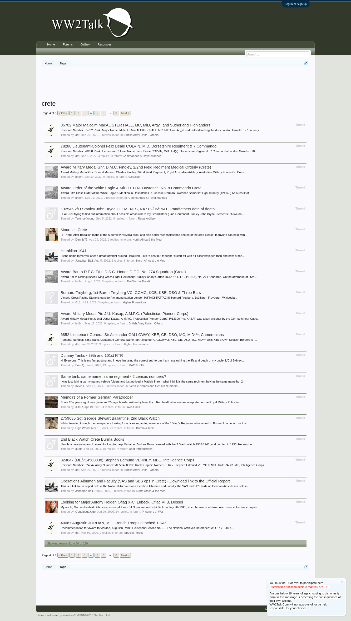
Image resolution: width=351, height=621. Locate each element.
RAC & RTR (137, 365)
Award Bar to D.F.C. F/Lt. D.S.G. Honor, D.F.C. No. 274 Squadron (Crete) (123, 272)
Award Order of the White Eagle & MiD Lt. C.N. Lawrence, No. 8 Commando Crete (131, 188)
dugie (78, 448)
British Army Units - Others (141, 134)
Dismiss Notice (342, 582)
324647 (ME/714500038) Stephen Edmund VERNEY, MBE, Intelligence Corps (127, 460)
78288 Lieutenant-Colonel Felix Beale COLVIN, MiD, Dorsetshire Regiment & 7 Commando (138, 146)
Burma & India (145, 428)
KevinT (79, 386)
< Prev (63, 113)
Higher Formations (134, 302)
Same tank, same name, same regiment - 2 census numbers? (113, 376)
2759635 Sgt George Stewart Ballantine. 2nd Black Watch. (111, 418)
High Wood (82, 428)
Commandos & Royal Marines (142, 155)
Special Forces (134, 532)
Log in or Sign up (296, 4)
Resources (105, 44)
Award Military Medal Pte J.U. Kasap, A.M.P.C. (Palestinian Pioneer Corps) (124, 314)
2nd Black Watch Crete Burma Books (92, 439)
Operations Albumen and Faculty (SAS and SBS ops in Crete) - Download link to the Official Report (145, 481)
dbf (77, 134)
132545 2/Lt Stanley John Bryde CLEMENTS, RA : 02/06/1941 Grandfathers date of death (138, 209)
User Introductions (140, 448)
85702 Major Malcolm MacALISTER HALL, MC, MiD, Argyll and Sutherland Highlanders (135, 125)
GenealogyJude (85, 511)
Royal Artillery (147, 218)
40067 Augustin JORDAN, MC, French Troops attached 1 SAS (114, 523)
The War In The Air (139, 281)
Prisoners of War (153, 511)
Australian (134, 176)
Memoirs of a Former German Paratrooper (97, 397)
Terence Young (85, 218)
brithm (79, 176)
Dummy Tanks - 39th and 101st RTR (92, 355)
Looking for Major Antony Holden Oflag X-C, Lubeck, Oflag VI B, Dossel (122, 502)
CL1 (78, 302)
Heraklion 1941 (74, 251)
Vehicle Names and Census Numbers (153, 386)
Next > (125, 113)
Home (51, 44)
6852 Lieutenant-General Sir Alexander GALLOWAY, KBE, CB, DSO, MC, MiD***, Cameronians (142, 335)
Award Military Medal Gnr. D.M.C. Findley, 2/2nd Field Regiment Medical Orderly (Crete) (136, 167)
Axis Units (133, 407)
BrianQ (79, 365)
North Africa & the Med (147, 239)
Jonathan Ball (84, 260)
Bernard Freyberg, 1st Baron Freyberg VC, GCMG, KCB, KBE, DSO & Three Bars (131, 293)
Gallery (85, 44)
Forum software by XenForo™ (74, 615)
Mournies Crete (74, 230)
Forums (68, 44)
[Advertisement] (175, 84)
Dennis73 (81, 239)
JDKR (79, 407)
